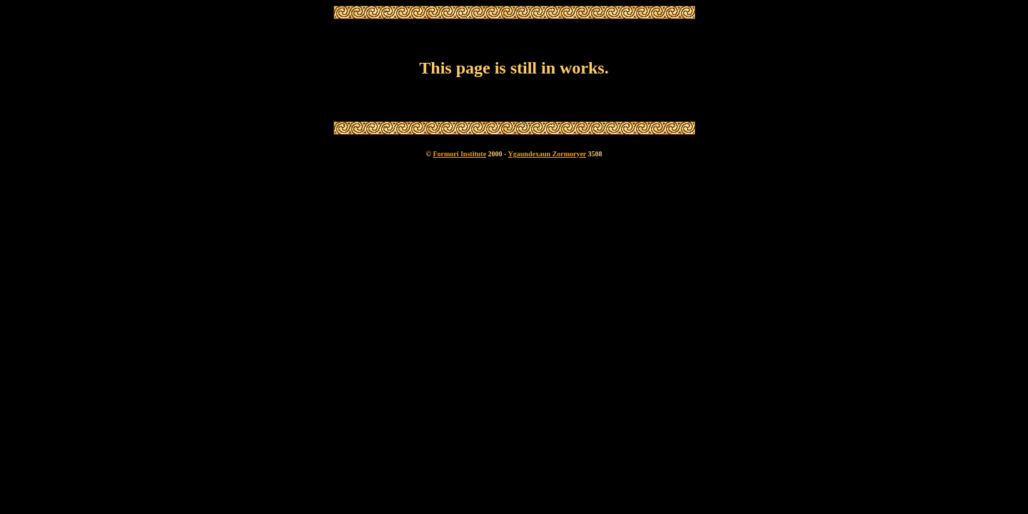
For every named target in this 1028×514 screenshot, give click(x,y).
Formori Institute (459, 154)
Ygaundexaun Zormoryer (547, 154)
